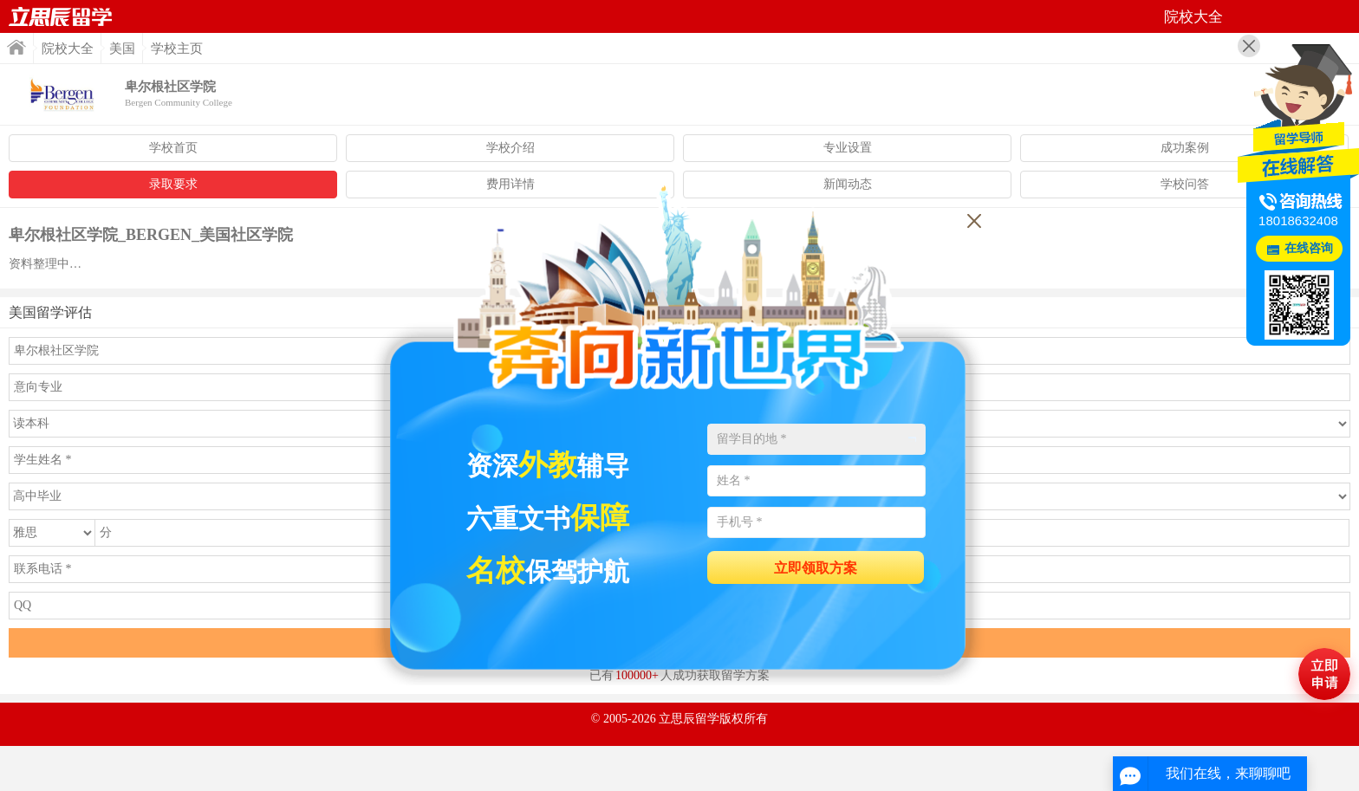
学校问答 (1185, 184)
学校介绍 (510, 147)
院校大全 (68, 48)
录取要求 (173, 184)
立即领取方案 (815, 568)
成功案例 (1185, 147)
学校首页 (173, 147)
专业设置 (847, 147)
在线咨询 (1308, 248)
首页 (61, 16)
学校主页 (177, 48)
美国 (122, 48)
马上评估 (1324, 674)
